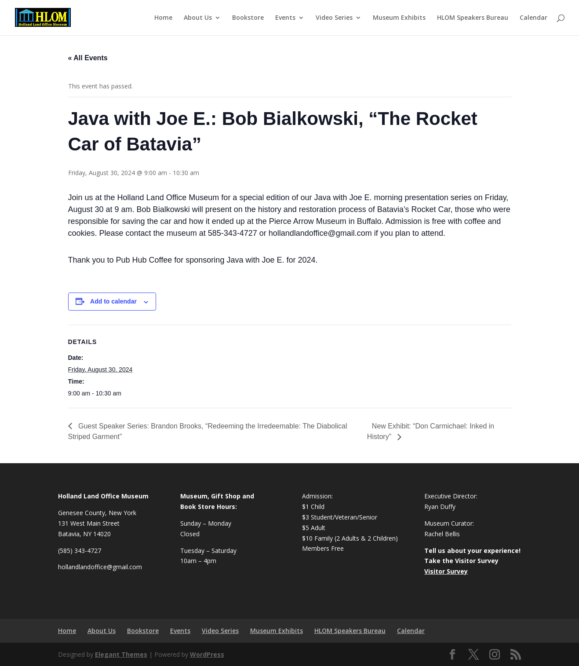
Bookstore (248, 18)
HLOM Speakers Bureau (472, 18)
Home (163, 18)
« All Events (88, 58)
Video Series (334, 18)
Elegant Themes (121, 654)
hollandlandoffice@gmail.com (100, 567)
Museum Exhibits (399, 18)
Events (285, 18)
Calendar (533, 18)
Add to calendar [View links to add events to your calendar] (113, 301)
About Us (198, 18)
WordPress (207, 654)
